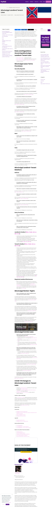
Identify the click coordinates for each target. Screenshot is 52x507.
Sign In (44, 1)
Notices (3, 43)
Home (7, 7)
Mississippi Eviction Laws (6, 54)
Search (42, 28)
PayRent (31, 39)
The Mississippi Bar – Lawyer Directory (23, 426)
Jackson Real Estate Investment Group (23, 436)
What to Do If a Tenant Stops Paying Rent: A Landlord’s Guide (45, 66)
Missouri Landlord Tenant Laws (20, 471)
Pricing (41, 1)
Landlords (42, 80)
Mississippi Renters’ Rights (6, 52)
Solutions (32, 2)
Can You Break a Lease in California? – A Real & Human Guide (45, 62)
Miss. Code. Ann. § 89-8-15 (32, 310)
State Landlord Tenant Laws (19, 469)
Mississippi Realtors (20, 431)
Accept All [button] (7, 504)
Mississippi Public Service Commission (22, 392)
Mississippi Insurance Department (22, 411)
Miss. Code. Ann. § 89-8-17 (28, 321)
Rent (3, 37)
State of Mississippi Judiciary (21, 414)
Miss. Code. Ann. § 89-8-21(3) (28, 94)
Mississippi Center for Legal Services (22, 421)
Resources (37, 2)
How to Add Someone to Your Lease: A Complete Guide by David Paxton (45, 59)
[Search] (49, 30)
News (41, 82)
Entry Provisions (4, 44)
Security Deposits (5, 36)
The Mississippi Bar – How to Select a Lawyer (24, 427)
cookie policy (9, 502)
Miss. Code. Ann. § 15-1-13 (25, 405)
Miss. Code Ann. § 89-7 (20, 57)
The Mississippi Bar (19, 425)
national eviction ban (23, 387)
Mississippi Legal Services (20, 420)
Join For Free (48, 1)
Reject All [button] (4, 504)
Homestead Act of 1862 (20, 397)
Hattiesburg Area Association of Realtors (23, 434)
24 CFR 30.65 (23, 288)
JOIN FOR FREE (45, 45)
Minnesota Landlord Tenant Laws (20, 470)
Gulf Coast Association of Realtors (22, 435)
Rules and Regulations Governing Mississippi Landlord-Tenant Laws (7, 32)
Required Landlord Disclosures (7, 51)
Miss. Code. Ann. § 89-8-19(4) (31, 364)
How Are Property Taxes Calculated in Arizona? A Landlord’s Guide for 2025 (45, 55)
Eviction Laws (43, 79)
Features (27, 2)
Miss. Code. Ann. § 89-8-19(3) (23, 198)
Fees (3, 39)
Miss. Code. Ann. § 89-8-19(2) (23, 204)
